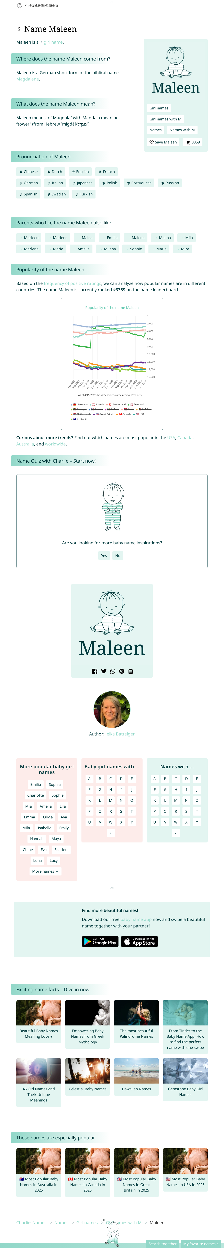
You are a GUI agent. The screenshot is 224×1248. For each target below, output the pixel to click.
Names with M (182, 129)
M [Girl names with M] (110, 800)
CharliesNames (31, 1222)
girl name (53, 42)
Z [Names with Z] (176, 832)
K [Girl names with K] (89, 800)
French (106, 171)
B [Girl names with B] (100, 778)
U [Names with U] (154, 822)
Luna (37, 860)
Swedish (56, 194)
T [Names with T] (197, 811)
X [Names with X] (186, 822)
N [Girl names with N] (121, 800)
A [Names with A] (154, 778)
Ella (63, 806)
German (28, 182)
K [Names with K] (155, 800)
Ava (64, 817)
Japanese (82, 182)
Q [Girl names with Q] (100, 811)
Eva (44, 849)
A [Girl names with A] (89, 778)
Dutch (54, 171)
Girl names (158, 108)
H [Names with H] (176, 789)
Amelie (84, 248)
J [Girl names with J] (131, 789)
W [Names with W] (176, 822)
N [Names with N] (186, 800)
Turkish (84, 194)
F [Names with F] (155, 789)
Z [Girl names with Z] (111, 832)
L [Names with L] (165, 800)
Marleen (31, 237)
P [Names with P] (155, 811)
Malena (138, 237)
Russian (170, 182)
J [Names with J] (197, 789)
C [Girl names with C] (110, 778)
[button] (77, 626)
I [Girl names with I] (121, 789)
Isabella (44, 827)
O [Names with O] (196, 800)
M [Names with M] (176, 800)
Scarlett (61, 849)
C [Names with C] (176, 778)
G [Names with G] (165, 789)
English (80, 171)
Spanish (28, 194)
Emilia (112, 237)
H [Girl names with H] (110, 789)
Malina (165, 237)
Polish (109, 182)
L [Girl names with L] (100, 800)
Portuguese (139, 182)
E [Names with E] (197, 778)
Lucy (54, 860)
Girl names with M (165, 119)
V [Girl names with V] (100, 822)
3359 (193, 142)
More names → (45, 871)
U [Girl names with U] (89, 822)
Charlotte (35, 795)
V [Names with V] (165, 822)
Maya (56, 838)
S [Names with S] (186, 811)
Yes (104, 555)
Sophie (136, 248)
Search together (163, 1243)
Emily (64, 827)
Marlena (31, 248)
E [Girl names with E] (132, 778)
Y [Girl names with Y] (132, 822)
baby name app (136, 919)
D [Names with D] (186, 778)
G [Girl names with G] (100, 789)
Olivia (48, 817)
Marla (161, 248)
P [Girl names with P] (89, 811)
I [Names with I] (186, 789)
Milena (110, 248)
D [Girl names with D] (121, 778)
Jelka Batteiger (120, 734)
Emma (29, 817)
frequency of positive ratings (72, 283)
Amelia (46, 806)
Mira (185, 248)
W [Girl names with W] (110, 822)
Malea (87, 237)
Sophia (55, 784)
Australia (25, 444)
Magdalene (27, 79)
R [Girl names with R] (111, 811)
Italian (55, 182)
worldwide (55, 444)
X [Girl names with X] (121, 822)
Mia (28, 806)
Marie (58, 248)
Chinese (28, 171)
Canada (185, 437)
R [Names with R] (176, 811)
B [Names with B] (165, 778)
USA (171, 437)
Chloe (28, 849)
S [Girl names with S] (121, 811)
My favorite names (199, 1243)
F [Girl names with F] (89, 789)
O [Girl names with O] (131, 800)
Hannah (37, 838)
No (117, 555)
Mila (189, 237)
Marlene (60, 237)
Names (155, 129)
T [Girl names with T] (132, 811)
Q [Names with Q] (165, 811)
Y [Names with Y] (197, 822)
